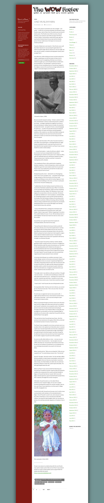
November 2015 (73, 373)
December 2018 (73, 277)
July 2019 (71, 259)
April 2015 (71, 392)
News (70, 50)
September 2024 (73, 102)
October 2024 (72, 99)
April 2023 (71, 141)
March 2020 (72, 238)
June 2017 (71, 324)
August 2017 (72, 319)
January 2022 (72, 180)
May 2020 (71, 232)
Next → (49, 489)
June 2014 (71, 418)
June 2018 (71, 293)
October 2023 (72, 125)
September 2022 (73, 159)
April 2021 (71, 204)
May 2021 (71, 201)
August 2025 (72, 73)
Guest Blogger (72, 42)
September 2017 (73, 316)
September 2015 (73, 379)
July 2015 (71, 384)
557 (44, 489)
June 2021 (71, 199)
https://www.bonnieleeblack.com (42, 473)
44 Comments (48, 24)
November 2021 (73, 185)
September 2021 (73, 191)
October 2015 (72, 376)
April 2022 (71, 172)
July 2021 (71, 196)
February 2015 (72, 397)
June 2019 (71, 261)
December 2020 (73, 214)
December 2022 (73, 152)
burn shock (58, 482)
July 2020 (71, 227)
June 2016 (71, 355)
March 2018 (72, 300)
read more (20, 40)
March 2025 (72, 86)
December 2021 (73, 183)
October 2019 (72, 251)
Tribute (71, 45)
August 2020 (72, 225)
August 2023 (72, 131)
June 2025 (71, 78)
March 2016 (72, 363)
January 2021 (72, 212)
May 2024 (71, 107)
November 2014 (73, 405)
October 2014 (72, 407)
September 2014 (73, 410)
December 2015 (73, 371)
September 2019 (73, 253)
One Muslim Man (44, 21)
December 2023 (73, 120)
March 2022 (72, 175)
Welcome (71, 47)
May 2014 (71, 420)
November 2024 (73, 97)
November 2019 (73, 248)
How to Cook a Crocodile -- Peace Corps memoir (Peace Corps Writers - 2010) (48, 480)
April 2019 (71, 266)
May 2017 (71, 326)
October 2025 (72, 68)
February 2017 (72, 334)
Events (70, 29)
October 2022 (72, 157)
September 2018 (73, 285)
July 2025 (71, 76)
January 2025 (72, 92)
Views (35, 19)
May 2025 (71, 81)
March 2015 (72, 394)
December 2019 (73, 246)
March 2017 (72, 332)
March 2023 (72, 144)
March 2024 (72, 112)
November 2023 (73, 123)
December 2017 (73, 308)
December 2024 (73, 94)
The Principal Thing (21, 29)
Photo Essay (72, 34)
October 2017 (72, 313)
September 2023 (73, 128)
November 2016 (73, 342)
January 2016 (72, 368)
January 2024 (72, 118)
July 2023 (71, 133)
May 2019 (71, 264)
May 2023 (71, 139)
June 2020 (71, 230)
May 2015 (71, 389)
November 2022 (73, 154)
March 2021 (72, 206)
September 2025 (73, 71)
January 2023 (72, 149)
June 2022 (71, 167)
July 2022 (71, 165)
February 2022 (72, 178)
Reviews (71, 55)
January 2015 (72, 400)
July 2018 (71, 290)
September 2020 (73, 222)
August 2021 (72, 193)
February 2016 (72, 366)
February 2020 (72, 240)
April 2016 (71, 360)
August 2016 (72, 350)
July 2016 (71, 353)
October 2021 (72, 188)
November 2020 (73, 217)
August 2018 (72, 287)
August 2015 (72, 381)
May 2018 (71, 295)
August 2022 (72, 162)
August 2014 (72, 413)
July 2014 (71, 415)
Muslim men (51, 482)
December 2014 (73, 402)
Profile (70, 32)
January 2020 (72, 243)
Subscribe (21, 62)
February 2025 (72, 89)
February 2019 (72, 272)
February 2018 (72, 303)
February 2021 (72, 209)
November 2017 (73, 311)
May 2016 (71, 358)
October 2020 (72, 219)
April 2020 (71, 235)
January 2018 (72, 306)
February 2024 (72, 115)
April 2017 (71, 329)
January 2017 (72, 337)
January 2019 (72, 274)
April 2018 (71, 298)
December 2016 (73, 340)
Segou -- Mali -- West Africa (41, 482)
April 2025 (71, 84)
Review (71, 37)
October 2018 (72, 282)
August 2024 (72, 105)
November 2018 (73, 279)
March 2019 (72, 269)
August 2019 (72, 256)
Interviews (71, 58)
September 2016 (73, 347)
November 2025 (73, 65)
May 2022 (71, 170)
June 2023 (71, 136)
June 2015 (71, 386)
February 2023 (72, 146)
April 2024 (71, 110)
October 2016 (72, 345)
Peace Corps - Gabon (39, 483)
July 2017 (71, 321)
